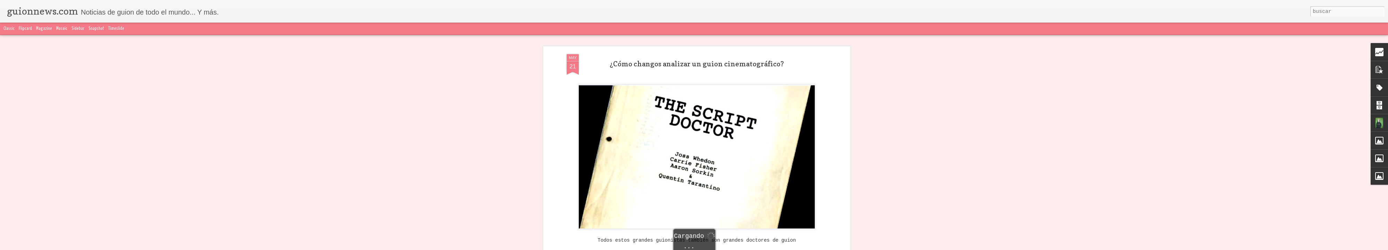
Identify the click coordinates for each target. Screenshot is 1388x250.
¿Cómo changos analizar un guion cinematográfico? (697, 64)
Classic (9, 28)
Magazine (44, 28)
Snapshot (96, 28)
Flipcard (25, 28)
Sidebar (77, 28)
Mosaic (61, 28)
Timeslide (116, 28)
